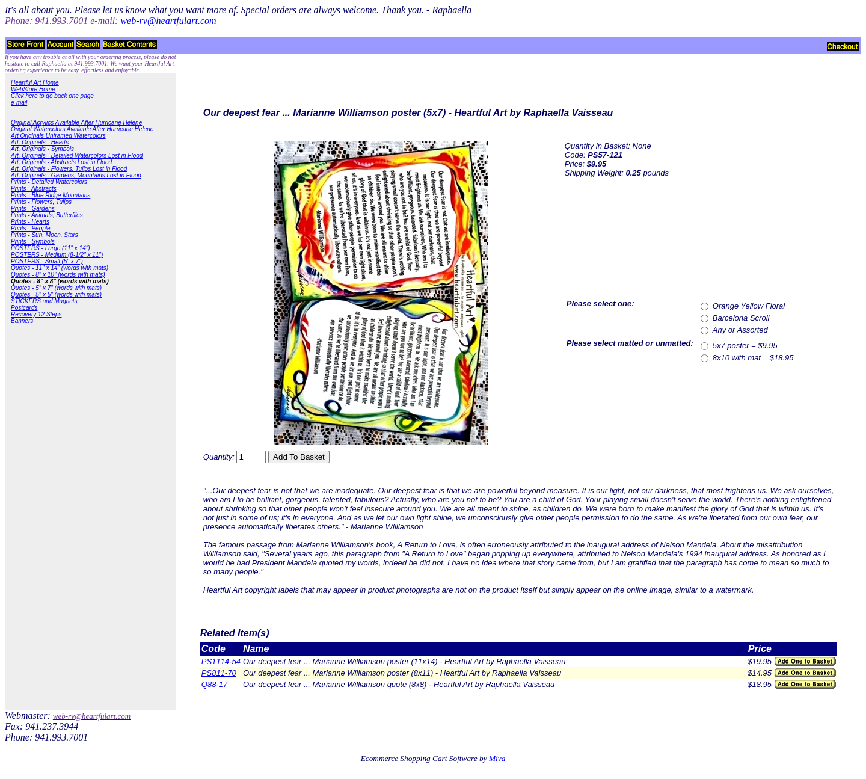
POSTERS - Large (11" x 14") (50, 248)
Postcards (24, 307)
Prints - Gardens (33, 208)
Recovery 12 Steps (36, 314)
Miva (497, 758)
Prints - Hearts (30, 221)
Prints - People (31, 228)
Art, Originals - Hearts (40, 142)
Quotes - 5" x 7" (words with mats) (56, 288)
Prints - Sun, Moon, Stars (44, 235)
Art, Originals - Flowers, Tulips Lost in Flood (69, 168)
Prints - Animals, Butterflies (47, 215)
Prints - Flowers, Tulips (41, 202)
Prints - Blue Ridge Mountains (50, 195)
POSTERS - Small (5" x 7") (47, 261)
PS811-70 (218, 672)
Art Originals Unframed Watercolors (58, 135)
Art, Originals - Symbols (42, 149)
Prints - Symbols (33, 241)
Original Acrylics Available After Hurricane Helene (76, 122)
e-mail (19, 102)
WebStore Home (33, 89)
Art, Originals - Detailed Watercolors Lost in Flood (77, 155)
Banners (22, 321)
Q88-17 (214, 684)
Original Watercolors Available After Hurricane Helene (82, 129)
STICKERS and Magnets (44, 301)
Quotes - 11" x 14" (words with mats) (59, 268)
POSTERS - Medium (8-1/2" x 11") (57, 254)
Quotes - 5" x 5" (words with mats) (56, 294)
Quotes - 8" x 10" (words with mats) (58, 274)
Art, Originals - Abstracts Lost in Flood (61, 162)
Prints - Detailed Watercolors (49, 182)
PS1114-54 (221, 661)
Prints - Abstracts (34, 188)
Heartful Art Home (35, 82)
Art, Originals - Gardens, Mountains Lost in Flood (76, 175)
